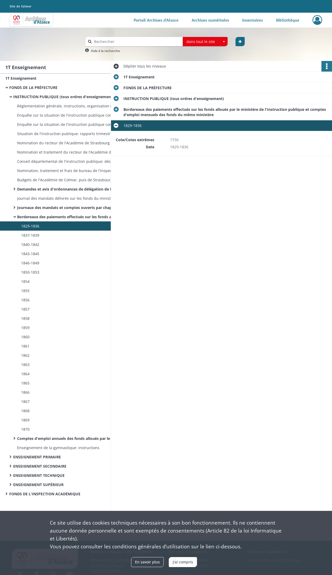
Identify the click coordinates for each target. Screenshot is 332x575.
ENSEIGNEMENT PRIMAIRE (37, 456)
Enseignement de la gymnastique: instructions (58, 447)
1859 (25, 327)
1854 (25, 281)
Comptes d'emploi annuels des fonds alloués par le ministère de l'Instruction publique (70, 438)
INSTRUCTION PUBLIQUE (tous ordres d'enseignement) (63, 96)
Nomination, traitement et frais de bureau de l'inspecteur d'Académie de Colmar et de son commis (70, 170)
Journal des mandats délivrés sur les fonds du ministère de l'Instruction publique (70, 198)
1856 (25, 299)
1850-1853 (30, 272)
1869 (25, 419)
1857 (25, 309)
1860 (25, 336)
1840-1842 (30, 244)
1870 (25, 429)
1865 (25, 383)
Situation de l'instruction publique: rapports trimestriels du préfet (70, 133)
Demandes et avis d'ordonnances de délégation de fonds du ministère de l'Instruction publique (70, 189)
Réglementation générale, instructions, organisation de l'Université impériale (70, 105)
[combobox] (205, 41)
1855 (25, 290)
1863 (25, 364)
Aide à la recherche (105, 51)
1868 (25, 410)
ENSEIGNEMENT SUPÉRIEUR (38, 484)
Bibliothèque (287, 20)
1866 (25, 392)
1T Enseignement (20, 78)
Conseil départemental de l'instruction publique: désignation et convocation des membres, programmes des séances (70, 161)
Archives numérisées (210, 20)
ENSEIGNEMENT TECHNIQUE (39, 475)
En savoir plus (147, 561)
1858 (25, 318)
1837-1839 (30, 235)
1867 (25, 401)
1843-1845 (30, 253)
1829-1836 (30, 226)
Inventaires (252, 20)
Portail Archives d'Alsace (156, 20)
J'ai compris (183, 561)
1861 (25, 346)
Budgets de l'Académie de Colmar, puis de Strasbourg (65, 179)
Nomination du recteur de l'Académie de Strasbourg (63, 142)
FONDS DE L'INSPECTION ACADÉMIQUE (44, 493)
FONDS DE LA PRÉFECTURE (33, 87)
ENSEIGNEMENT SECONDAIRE (39, 466)
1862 (25, 355)
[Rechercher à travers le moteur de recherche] (136, 41)
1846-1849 (30, 262)
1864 (25, 373)
